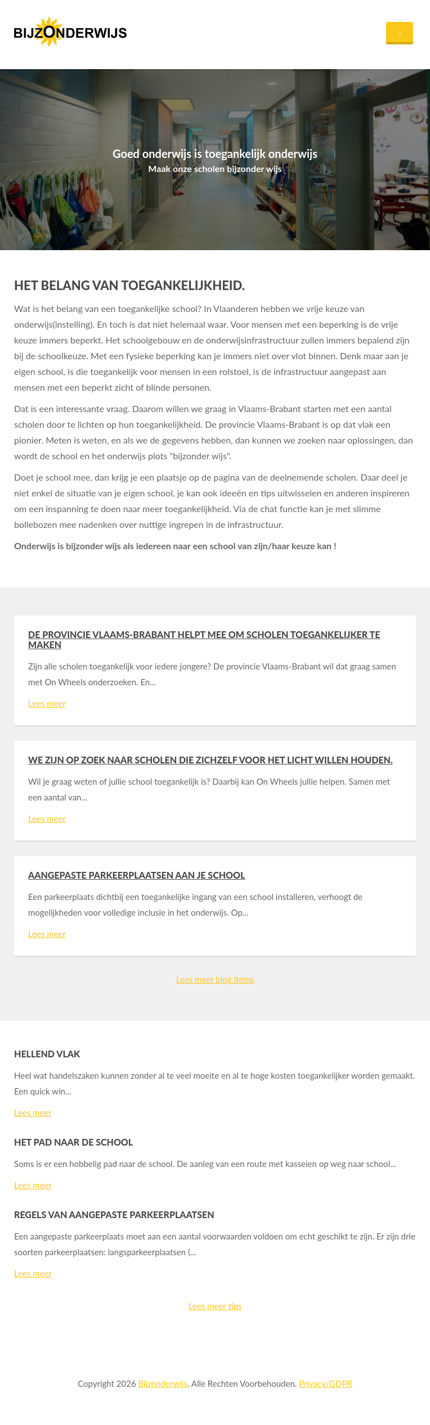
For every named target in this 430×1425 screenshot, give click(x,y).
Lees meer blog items (215, 979)
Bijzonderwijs (162, 1383)
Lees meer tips (215, 1306)
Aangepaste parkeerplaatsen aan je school (136, 875)
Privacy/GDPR (325, 1383)
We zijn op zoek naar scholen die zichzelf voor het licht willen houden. (210, 759)
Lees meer (47, 703)
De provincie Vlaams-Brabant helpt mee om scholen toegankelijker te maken (204, 639)
